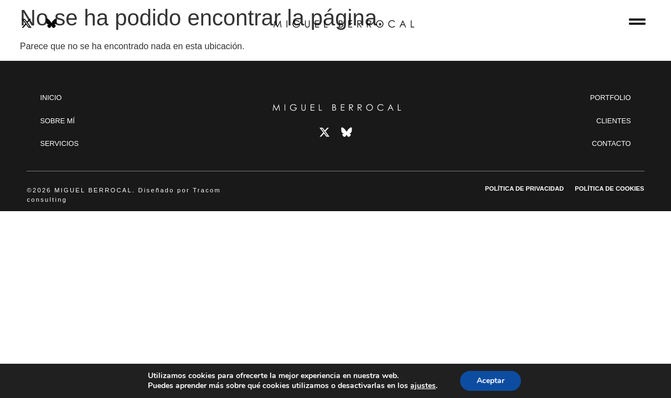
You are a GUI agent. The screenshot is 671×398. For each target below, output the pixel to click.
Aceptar (490, 380)
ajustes (423, 386)
